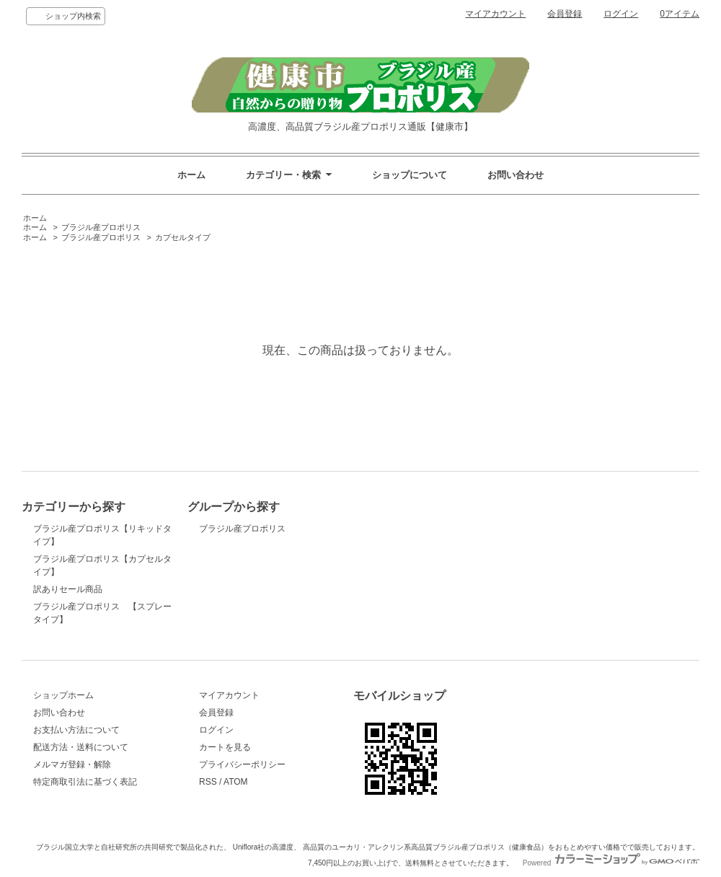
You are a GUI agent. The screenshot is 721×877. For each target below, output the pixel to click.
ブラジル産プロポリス (101, 227)
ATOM (236, 782)
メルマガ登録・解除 (72, 764)
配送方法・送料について (80, 747)
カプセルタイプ (183, 237)
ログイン (620, 14)
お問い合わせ (515, 174)
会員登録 (564, 14)
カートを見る (225, 747)
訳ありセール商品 (67, 589)
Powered (611, 863)
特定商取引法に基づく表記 (85, 782)
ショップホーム (63, 695)
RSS (208, 782)
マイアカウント (495, 14)
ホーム (191, 174)
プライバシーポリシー (242, 764)
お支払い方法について (76, 730)
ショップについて (409, 174)
